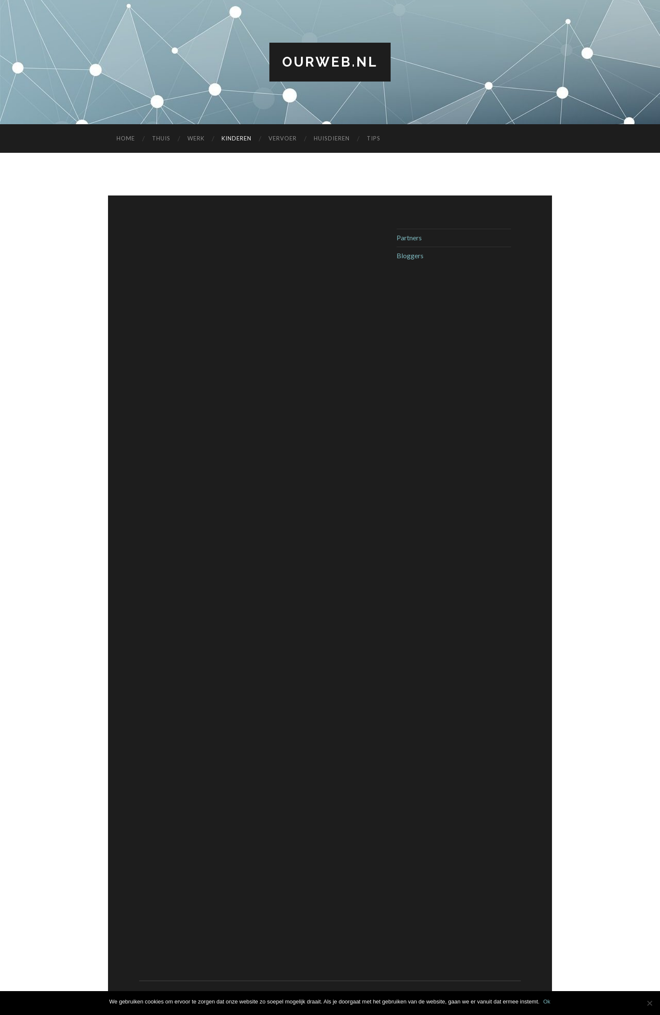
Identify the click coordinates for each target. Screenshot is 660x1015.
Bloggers (410, 255)
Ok (547, 1001)
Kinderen (236, 138)
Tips (373, 138)
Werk (195, 138)
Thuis (161, 138)
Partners (409, 238)
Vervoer (283, 138)
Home (126, 138)
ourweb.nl (330, 62)
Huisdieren (332, 138)
